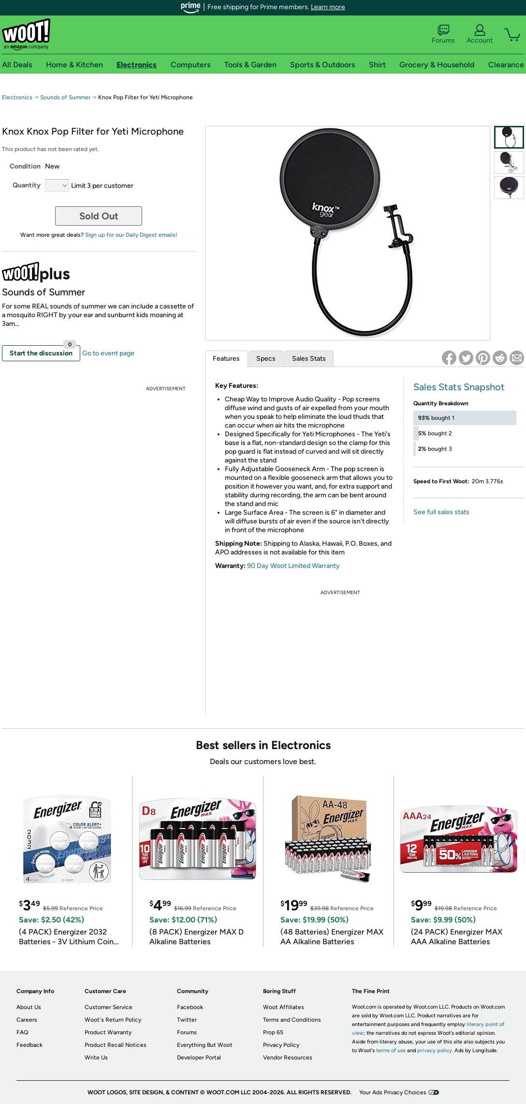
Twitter (187, 1019)
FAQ (22, 1032)
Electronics (17, 97)
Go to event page (108, 353)
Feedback (29, 1045)
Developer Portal (199, 1057)
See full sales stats (441, 512)
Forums (443, 34)
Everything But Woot (205, 1045)
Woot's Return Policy (113, 1019)
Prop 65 (273, 1032)
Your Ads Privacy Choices (392, 1092)
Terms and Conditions (292, 1019)
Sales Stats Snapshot (459, 387)
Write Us (96, 1057)
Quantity (27, 185)
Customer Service (108, 1007)
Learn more (328, 7)
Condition (25, 166)
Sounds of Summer (65, 97)
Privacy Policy (281, 1045)
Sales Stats (309, 358)
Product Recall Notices (115, 1045)
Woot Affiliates (283, 1007)
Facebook (190, 1007)
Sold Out (98, 216)
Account (480, 34)
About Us (28, 1007)
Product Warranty (108, 1032)
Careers (26, 1019)
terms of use (391, 1050)
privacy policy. (435, 1050)
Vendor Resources (287, 1057)
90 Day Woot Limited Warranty (293, 566)
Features (226, 358)
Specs (266, 358)
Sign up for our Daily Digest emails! (131, 234)
